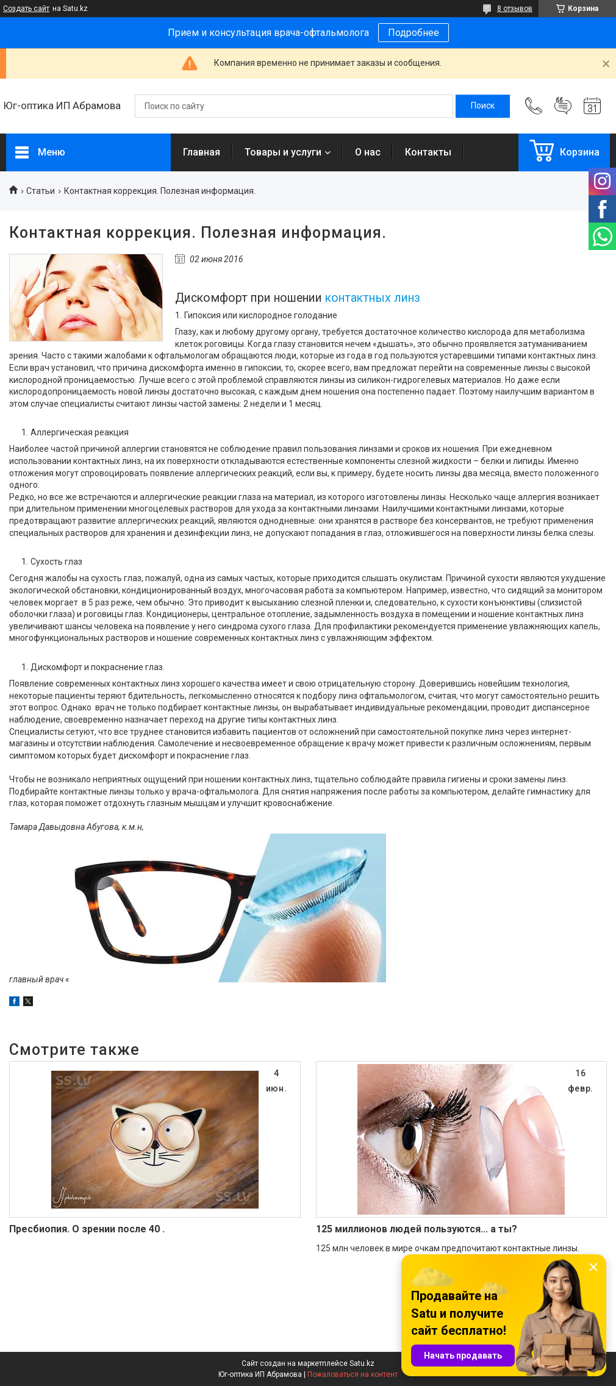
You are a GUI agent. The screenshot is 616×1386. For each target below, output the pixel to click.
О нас (368, 152)
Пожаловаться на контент (352, 1374)
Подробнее (413, 32)
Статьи (40, 191)
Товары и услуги (283, 152)
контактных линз (372, 298)
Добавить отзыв (562, 106)
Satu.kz (361, 1363)
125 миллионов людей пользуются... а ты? (416, 1229)
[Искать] (483, 106)
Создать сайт (26, 8)
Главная (201, 152)
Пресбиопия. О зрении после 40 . (87, 1229)
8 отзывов (514, 8)
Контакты (428, 152)
